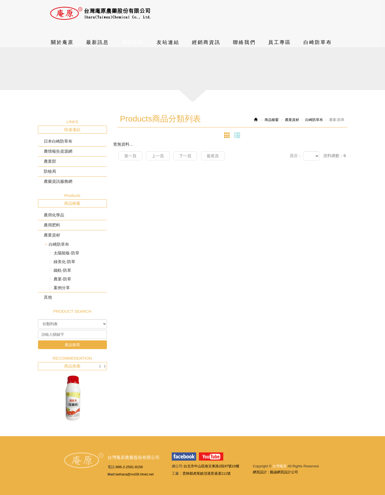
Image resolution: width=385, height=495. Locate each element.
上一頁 (158, 156)
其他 (48, 297)
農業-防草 (62, 279)
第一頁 (130, 156)
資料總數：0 (334, 155)
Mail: (111, 474)
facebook (184, 456)
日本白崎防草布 (58, 141)
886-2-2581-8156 (129, 467)
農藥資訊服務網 (58, 181)
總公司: (177, 466)
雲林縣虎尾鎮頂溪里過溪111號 (206, 473)
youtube (211, 456)
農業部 (50, 161)
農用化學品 (54, 215)
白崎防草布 (59, 244)
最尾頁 (213, 156)
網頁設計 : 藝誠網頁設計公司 (275, 472)
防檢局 (50, 171)
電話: (111, 467)
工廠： (177, 473)
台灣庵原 (100, 13)
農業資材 (52, 235)
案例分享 (62, 287)
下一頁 (185, 156)
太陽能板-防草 (66, 253)
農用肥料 (52, 225)
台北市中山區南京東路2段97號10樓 (211, 466)
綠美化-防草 (64, 261)
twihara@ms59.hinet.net (135, 474)
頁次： (296, 155)
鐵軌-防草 (62, 270)
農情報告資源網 (58, 151)
